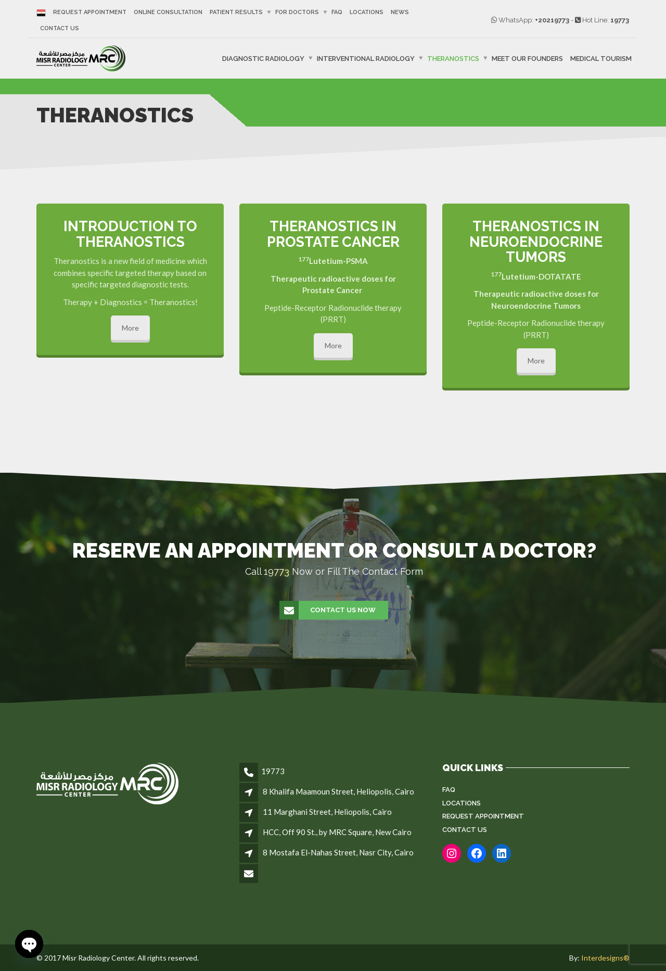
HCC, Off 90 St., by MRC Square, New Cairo (337, 832)
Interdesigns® (605, 957)
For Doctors (297, 12)
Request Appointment (89, 12)
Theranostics (453, 58)
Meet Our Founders (527, 58)
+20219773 (552, 20)
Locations (366, 12)
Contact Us (59, 28)
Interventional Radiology (366, 58)
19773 (619, 20)
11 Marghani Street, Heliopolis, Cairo (327, 811)
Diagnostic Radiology (263, 58)
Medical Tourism (601, 58)
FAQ (336, 12)
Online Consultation (168, 12)
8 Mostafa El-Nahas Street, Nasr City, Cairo (338, 852)
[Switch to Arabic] (42, 12)
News (400, 12)
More (130, 327)
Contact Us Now (328, 610)
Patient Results (236, 12)
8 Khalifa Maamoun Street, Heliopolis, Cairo (338, 791)
